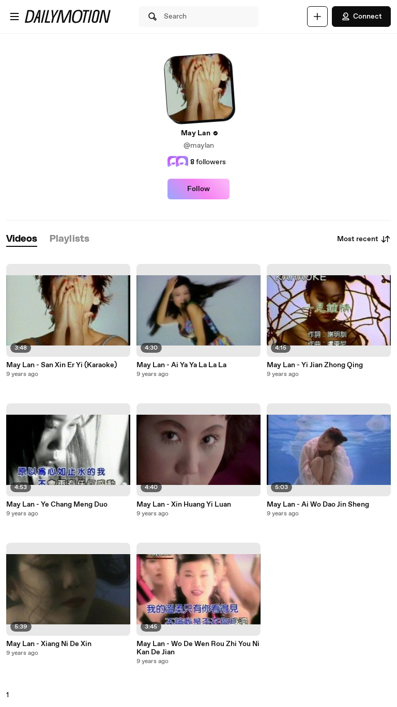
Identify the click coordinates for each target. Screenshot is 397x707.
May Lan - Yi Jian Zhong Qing (315, 365)
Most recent (364, 239)
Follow (198, 189)
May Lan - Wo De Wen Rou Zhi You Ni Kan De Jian (197, 648)
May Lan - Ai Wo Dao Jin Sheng (318, 504)
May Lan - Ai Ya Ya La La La (181, 365)
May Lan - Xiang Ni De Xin (48, 644)
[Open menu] (14, 16)
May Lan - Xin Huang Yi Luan (183, 504)
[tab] (21, 239)
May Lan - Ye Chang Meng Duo (57, 504)
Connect (361, 16)
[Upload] (317, 16)
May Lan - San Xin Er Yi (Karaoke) (61, 365)
